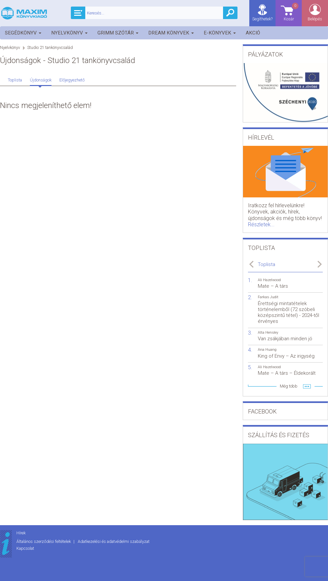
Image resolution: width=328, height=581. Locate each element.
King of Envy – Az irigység (286, 356)
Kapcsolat (25, 548)
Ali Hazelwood (269, 280)
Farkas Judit (268, 297)
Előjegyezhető (72, 80)
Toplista (15, 80)
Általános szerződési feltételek (44, 541)
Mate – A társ (273, 286)
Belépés (315, 18)
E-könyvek (220, 33)
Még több (288, 386)
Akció (253, 33)
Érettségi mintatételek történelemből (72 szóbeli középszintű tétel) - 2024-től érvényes (288, 312)
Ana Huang (267, 349)
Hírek (21, 532)
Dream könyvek (171, 33)
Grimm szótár (117, 33)
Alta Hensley (268, 332)
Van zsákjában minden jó (285, 339)
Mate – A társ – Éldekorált (287, 373)
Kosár (291, 11)
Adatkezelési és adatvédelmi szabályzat (114, 541)
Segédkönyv (23, 33)
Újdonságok (40, 80)
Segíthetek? (262, 18)
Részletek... (261, 224)
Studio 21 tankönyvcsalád (50, 47)
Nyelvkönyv (69, 33)
